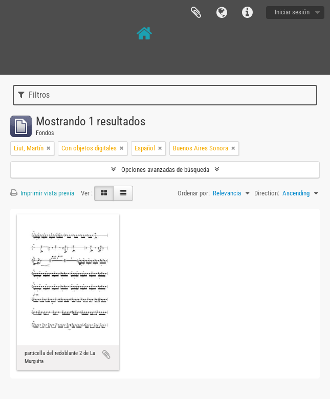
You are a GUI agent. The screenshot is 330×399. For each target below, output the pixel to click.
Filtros (34, 95)
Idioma (221, 13)
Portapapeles (196, 13)
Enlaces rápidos (247, 13)
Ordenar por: (194, 193)
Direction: (266, 193)
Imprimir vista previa (42, 193)
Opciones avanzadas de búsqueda (165, 169)
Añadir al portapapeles (106, 354)
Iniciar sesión (292, 12)
